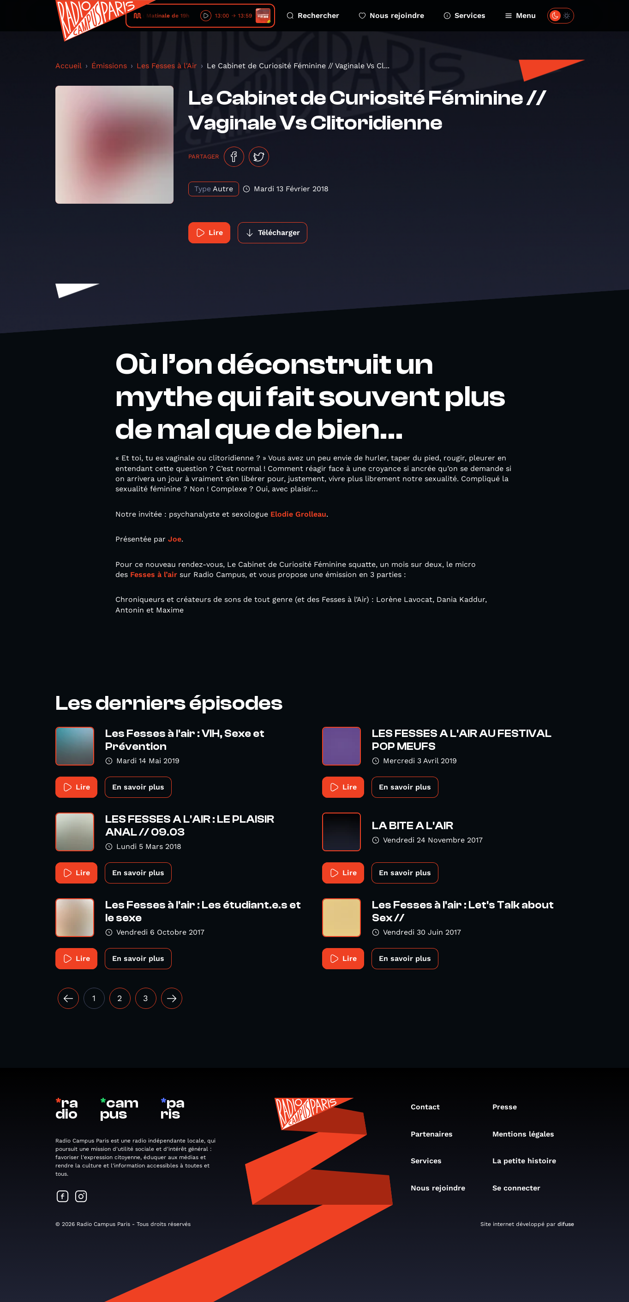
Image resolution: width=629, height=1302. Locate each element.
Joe (174, 539)
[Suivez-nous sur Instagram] (81, 1197)
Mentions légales (527, 1134)
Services (464, 15)
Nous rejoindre (391, 15)
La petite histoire (528, 1160)
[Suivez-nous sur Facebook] (62, 1197)
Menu (520, 15)
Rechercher (313, 15)
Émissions (109, 65)
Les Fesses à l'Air (167, 65)
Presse (509, 1106)
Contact (430, 1106)
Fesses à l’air (153, 574)
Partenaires (436, 1134)
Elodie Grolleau (298, 514)
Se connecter (521, 1188)
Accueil (68, 65)
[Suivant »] (172, 998)
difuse (565, 1224)
